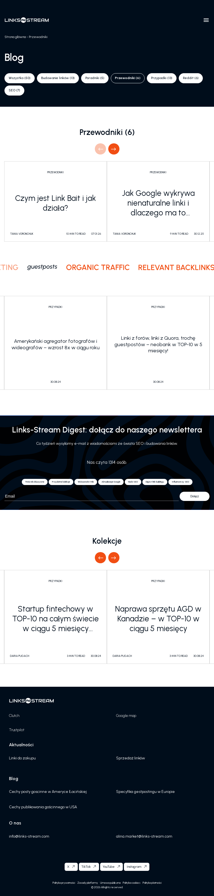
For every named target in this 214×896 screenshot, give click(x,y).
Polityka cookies (131, 883)
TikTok (86, 867)
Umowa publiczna (110, 883)
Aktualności (21, 744)
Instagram (134, 867)
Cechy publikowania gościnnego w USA (43, 807)
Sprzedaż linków (130, 758)
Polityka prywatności (64, 883)
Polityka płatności (152, 883)
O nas (15, 823)
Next (113, 148)
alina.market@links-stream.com (144, 836)
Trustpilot (16, 730)
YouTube (109, 867)
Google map (126, 715)
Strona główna (15, 37)
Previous (100, 148)
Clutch (14, 715)
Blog (13, 778)
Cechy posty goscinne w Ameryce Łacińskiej (48, 791)
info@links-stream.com (29, 836)
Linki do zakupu (22, 758)
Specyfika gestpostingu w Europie (145, 791)
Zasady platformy (87, 883)
